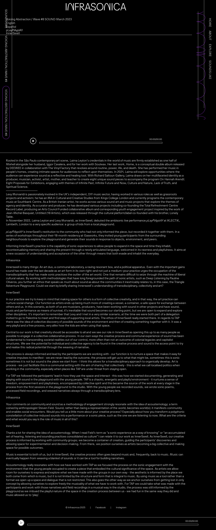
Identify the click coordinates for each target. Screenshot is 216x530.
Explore (210, 50)
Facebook (101, 507)
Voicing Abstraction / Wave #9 (6, 58)
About (210, 35)
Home (210, 22)
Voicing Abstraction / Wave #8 (6, 112)
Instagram (121, 507)
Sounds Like (210, 69)
